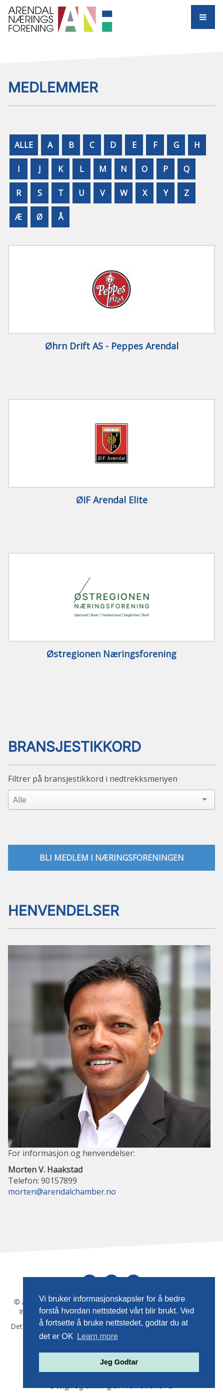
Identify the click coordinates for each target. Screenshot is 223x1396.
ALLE (23, 144)
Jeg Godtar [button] (119, 1362)
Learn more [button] (97, 1336)
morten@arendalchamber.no (62, 1191)
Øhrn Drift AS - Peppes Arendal (111, 346)
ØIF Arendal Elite (112, 500)
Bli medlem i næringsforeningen (112, 857)
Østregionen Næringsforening (111, 654)
